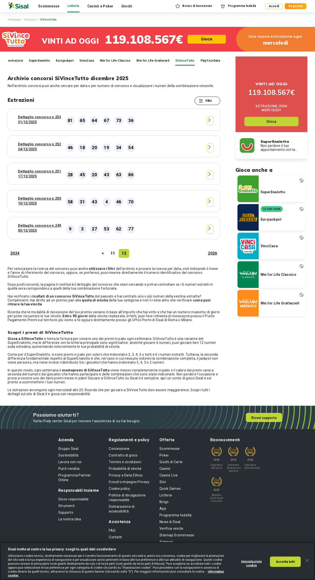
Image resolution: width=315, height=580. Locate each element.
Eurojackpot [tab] (65, 60)
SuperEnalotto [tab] (39, 60)
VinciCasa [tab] (86, 60)
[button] (193, 6)
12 (124, 253)
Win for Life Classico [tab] (115, 60)
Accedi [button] (274, 6)
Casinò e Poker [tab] (100, 6)
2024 (14, 253)
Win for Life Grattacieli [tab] (152, 60)
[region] (157, 561)
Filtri (208, 101)
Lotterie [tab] (73, 6)
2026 (212, 253)
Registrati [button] (295, 6)
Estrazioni (30, 19)
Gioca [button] (271, 121)
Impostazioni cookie (251, 563)
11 (112, 253)
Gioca (206, 39)
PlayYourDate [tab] (210, 60)
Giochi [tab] (126, 6)
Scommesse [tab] (49, 6)
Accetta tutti (285, 561)
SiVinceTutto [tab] (184, 60)
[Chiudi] (307, 560)
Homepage (14, 19)
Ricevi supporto (264, 418)
